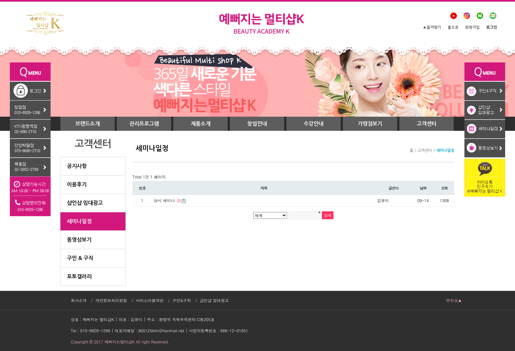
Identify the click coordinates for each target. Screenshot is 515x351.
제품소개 (201, 123)
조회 (444, 188)
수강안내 (314, 123)
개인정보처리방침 (111, 300)
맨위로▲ (454, 300)
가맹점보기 (370, 123)
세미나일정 (445, 150)
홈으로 (453, 28)
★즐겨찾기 (432, 28)
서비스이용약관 (150, 300)
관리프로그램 (144, 123)
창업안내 (257, 123)
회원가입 (472, 28)
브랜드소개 (87, 123)
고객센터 (427, 123)
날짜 (423, 188)
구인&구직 (181, 300)
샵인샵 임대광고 (214, 300)
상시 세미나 (165, 200)
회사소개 (79, 300)
